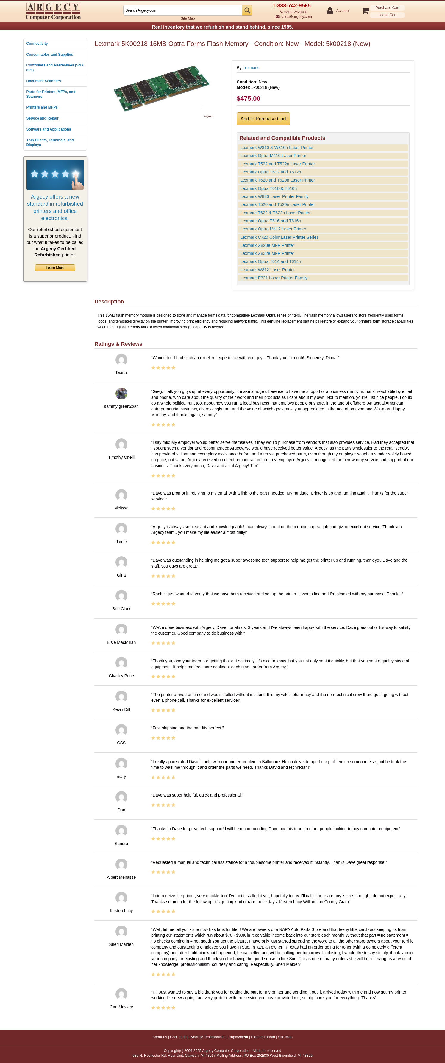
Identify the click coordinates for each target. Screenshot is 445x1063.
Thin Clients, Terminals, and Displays (50, 142)
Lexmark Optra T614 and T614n (270, 261)
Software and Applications (48, 129)
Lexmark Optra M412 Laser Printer (273, 229)
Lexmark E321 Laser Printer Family (273, 277)
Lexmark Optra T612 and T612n (270, 172)
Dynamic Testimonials (207, 1037)
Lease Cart (387, 15)
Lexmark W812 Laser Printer (267, 269)
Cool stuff (178, 1037)
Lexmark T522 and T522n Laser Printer (277, 164)
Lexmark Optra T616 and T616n (270, 221)
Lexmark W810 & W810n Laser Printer (276, 147)
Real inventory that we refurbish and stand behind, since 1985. (222, 27)
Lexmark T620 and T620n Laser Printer (277, 180)
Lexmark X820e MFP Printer (267, 245)
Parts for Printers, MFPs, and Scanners (51, 94)
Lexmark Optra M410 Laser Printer (273, 155)
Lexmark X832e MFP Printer (267, 253)
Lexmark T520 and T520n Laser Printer (277, 204)
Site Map (188, 18)
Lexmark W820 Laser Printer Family (274, 196)
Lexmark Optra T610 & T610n (268, 188)
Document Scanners (43, 81)
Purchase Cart (387, 8)
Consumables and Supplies (49, 54)
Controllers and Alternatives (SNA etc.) (55, 67)
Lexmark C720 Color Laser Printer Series (279, 237)
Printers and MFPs (42, 107)
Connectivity (37, 43)
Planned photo (263, 1037)
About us (159, 1037)
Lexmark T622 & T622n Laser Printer (275, 212)
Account (343, 11)
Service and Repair (42, 118)
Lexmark (251, 67)
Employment (237, 1037)
